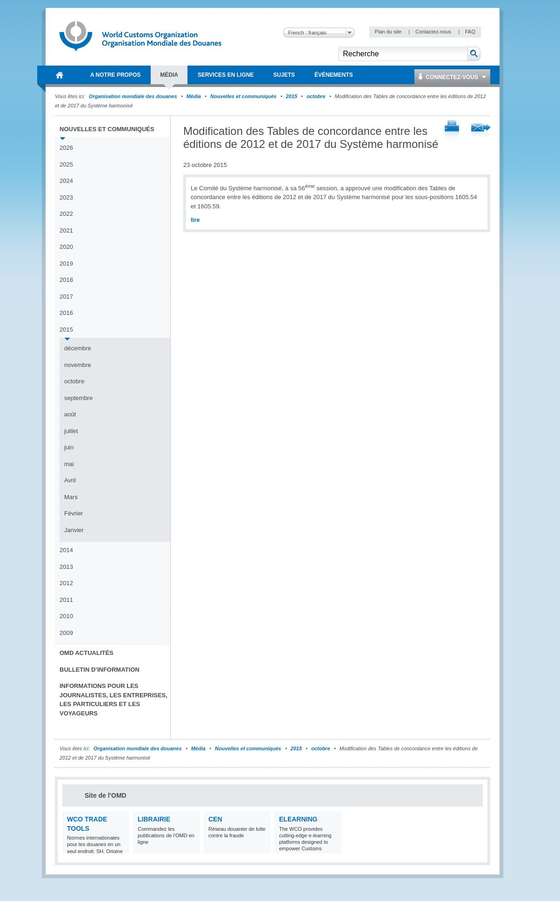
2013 (66, 566)
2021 (66, 230)
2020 (66, 246)
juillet (71, 430)
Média (194, 96)
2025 (66, 164)
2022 (66, 213)
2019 (66, 263)
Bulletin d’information (100, 669)
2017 (66, 296)
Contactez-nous (434, 31)
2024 (66, 180)
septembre (78, 397)
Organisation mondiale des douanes (133, 96)
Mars (71, 497)
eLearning (298, 819)
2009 (66, 632)
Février (73, 513)
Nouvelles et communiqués (243, 96)
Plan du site (389, 31)
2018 (66, 279)
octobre (316, 96)
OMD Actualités (86, 652)
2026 (66, 147)
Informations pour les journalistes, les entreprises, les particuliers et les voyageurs (113, 699)
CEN (215, 819)
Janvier (74, 530)
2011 (66, 599)
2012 (66, 583)
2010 (66, 616)
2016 (66, 312)
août (70, 414)
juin (68, 447)
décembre (77, 348)
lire (195, 219)
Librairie (154, 819)
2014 (66, 550)
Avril (70, 480)
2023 (66, 197)
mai (69, 464)
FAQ (470, 31)
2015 (291, 96)
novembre (77, 364)
